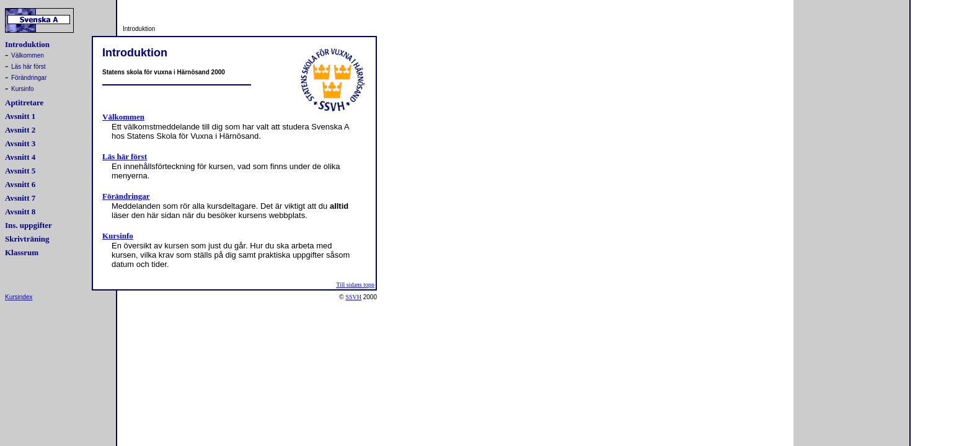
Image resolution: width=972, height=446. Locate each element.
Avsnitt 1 (20, 116)
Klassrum (21, 252)
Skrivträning (27, 238)
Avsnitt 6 (20, 184)
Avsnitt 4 (20, 157)
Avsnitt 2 (20, 129)
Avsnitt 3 (20, 143)
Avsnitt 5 (20, 170)
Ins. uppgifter (28, 225)
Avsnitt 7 (20, 198)
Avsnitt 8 (20, 211)
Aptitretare (24, 102)
